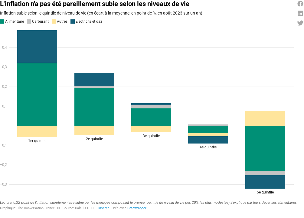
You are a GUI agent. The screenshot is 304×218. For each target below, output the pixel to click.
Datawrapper (136, 208)
